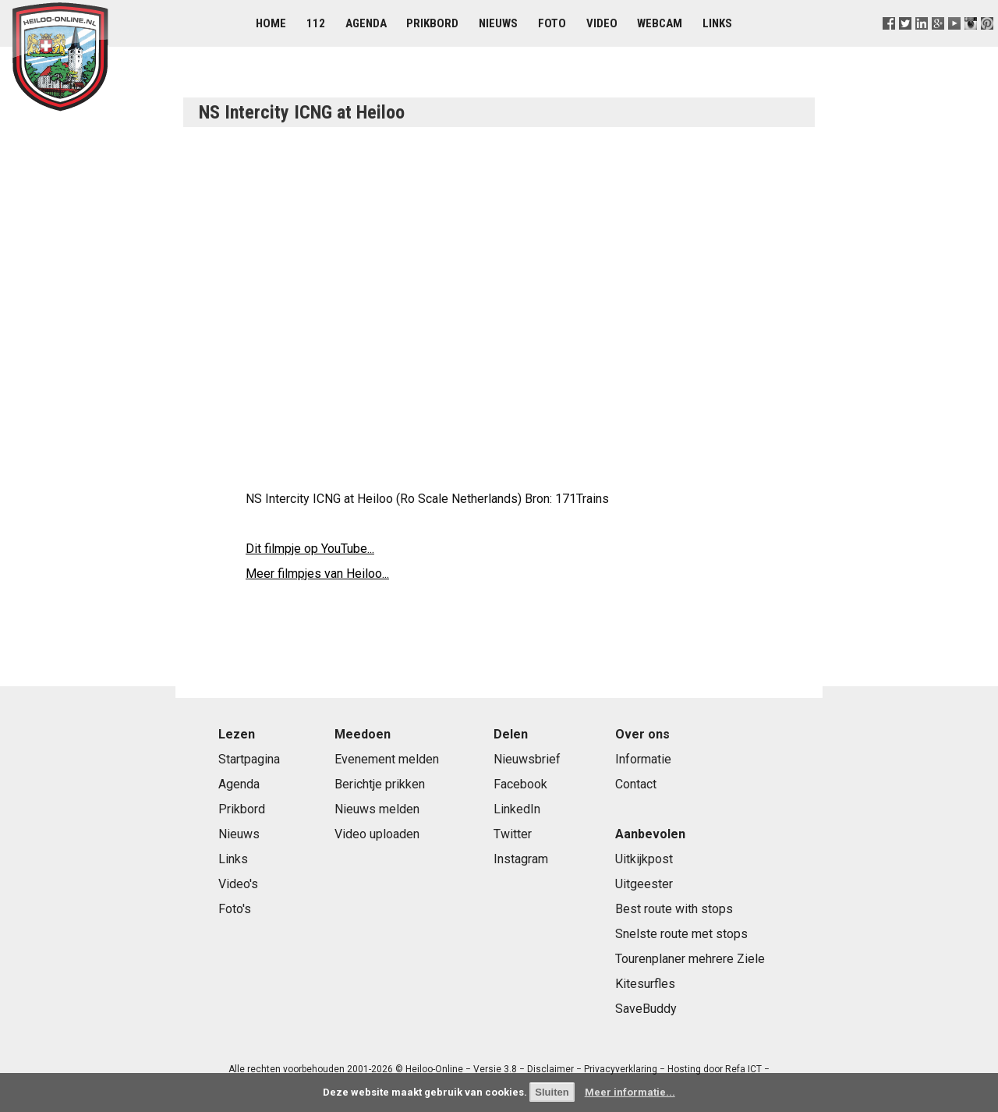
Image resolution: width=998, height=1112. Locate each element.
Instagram (521, 859)
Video (602, 23)
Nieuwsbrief (527, 759)
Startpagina (249, 759)
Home (271, 23)
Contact (635, 784)
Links (717, 23)
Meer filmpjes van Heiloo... (317, 573)
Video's (238, 883)
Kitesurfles (645, 983)
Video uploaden (376, 834)
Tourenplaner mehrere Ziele (690, 958)
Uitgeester (644, 883)
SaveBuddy (646, 1008)
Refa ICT (743, 1069)
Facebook (520, 784)
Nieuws (498, 23)
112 (315, 23)
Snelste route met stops (681, 933)
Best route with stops (674, 908)
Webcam (659, 23)
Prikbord (432, 23)
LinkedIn (517, 809)
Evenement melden (386, 759)
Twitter (513, 834)
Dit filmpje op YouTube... (310, 548)
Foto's (234, 908)
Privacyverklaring (620, 1069)
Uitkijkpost (644, 859)
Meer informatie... (630, 1092)
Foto (552, 23)
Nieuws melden (376, 809)
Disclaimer (550, 1069)
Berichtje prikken (379, 784)
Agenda (366, 23)
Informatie (643, 759)
